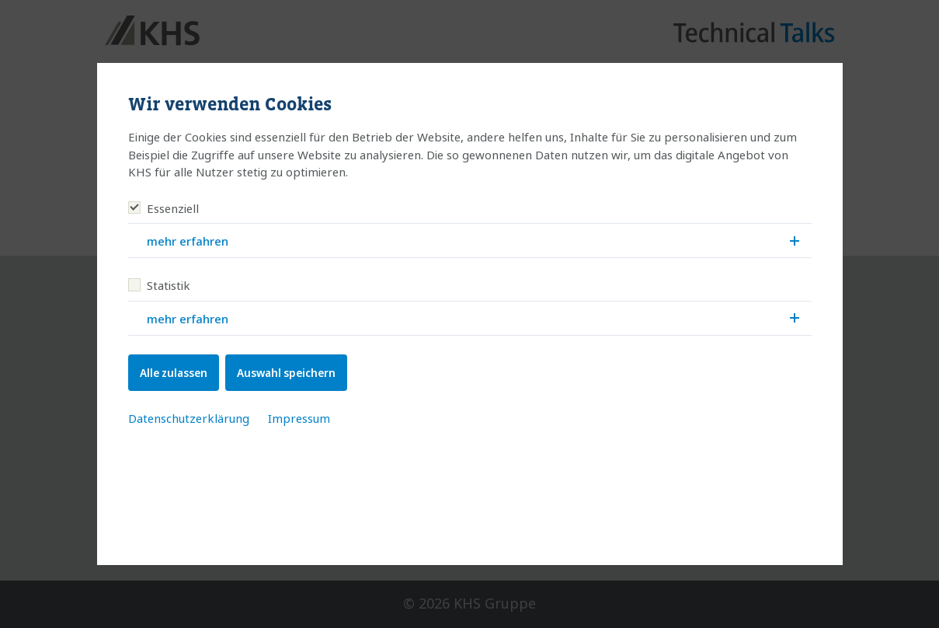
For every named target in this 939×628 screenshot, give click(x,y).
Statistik (159, 285)
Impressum (299, 418)
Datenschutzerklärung (188, 418)
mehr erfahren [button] (473, 241)
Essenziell (163, 208)
